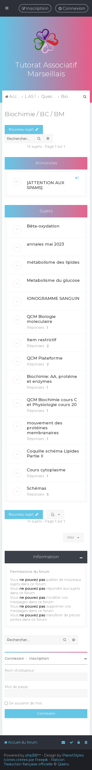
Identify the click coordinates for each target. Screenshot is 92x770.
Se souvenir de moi (25, 702)
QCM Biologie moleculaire (41, 318)
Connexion (14, 657)
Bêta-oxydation (43, 225)
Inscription (39, 657)
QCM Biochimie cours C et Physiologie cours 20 (52, 401)
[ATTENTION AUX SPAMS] (45, 184)
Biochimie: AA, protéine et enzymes (52, 378)
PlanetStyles (73, 755)
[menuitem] (71, 8)
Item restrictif (41, 338)
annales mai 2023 (45, 243)
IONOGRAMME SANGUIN (53, 297)
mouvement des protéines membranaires (44, 426)
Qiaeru (63, 764)
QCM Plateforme (45, 357)
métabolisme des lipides (53, 261)
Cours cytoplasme (46, 468)
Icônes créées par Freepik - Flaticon (34, 760)
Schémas (36, 487)
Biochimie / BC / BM (35, 113)
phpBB (32, 755)
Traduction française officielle (28, 764)
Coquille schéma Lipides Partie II (53, 452)
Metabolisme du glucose (53, 279)
